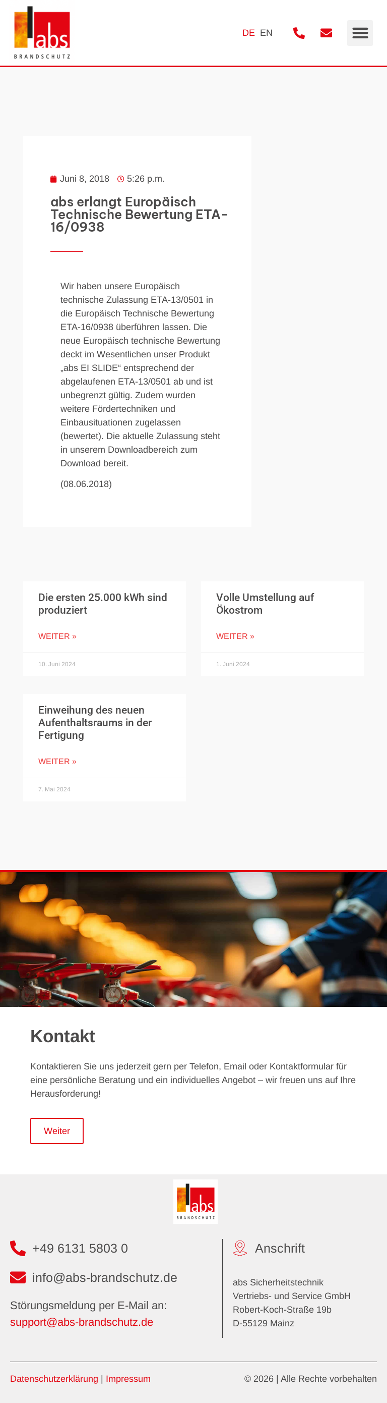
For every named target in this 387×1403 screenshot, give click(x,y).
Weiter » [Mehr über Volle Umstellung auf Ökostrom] (235, 636)
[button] (360, 33)
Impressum (128, 1379)
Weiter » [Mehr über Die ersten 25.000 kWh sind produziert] (57, 636)
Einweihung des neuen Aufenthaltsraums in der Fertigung (95, 722)
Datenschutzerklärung (54, 1379)
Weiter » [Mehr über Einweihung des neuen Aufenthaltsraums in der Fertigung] (57, 761)
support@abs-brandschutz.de (81, 1322)
